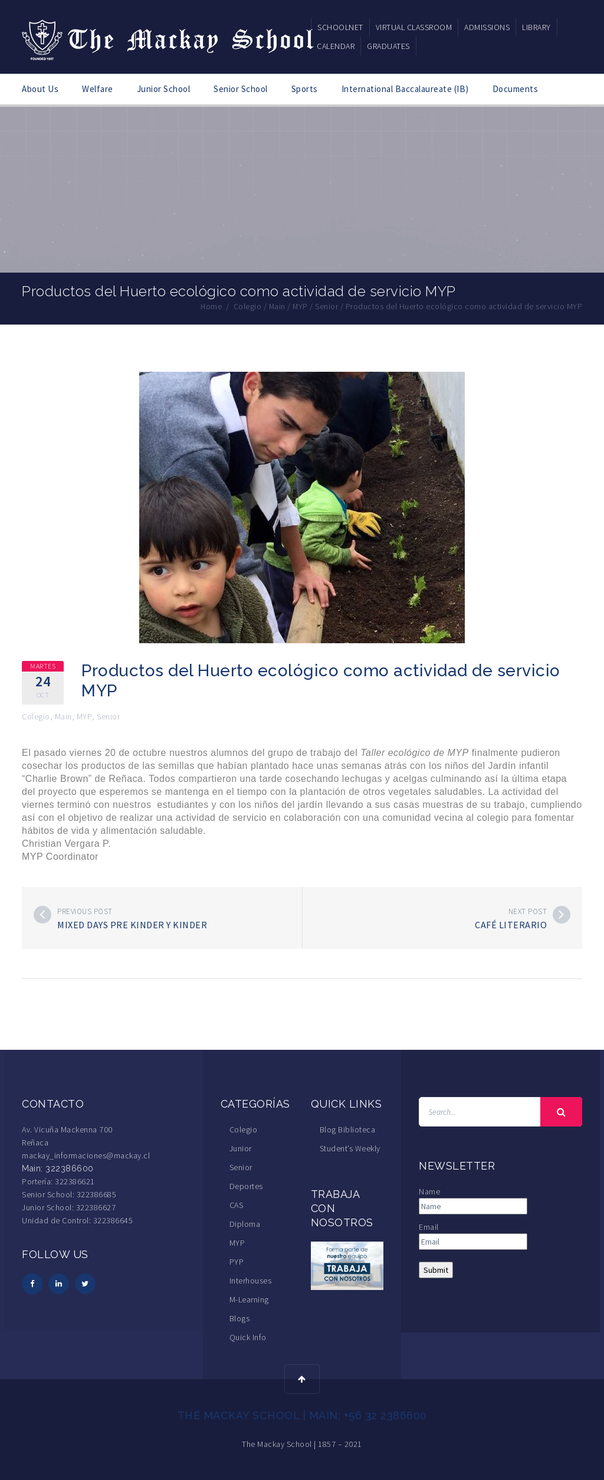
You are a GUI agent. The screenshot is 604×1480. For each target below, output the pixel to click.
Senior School (241, 88)
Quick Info (248, 1337)
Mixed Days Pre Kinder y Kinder (132, 925)
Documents (516, 88)
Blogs (239, 1318)
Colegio (36, 716)
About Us (40, 88)
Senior (108, 716)
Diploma (245, 1224)
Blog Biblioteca (348, 1129)
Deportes (246, 1186)
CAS (236, 1205)
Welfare (97, 88)
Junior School (164, 88)
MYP (85, 716)
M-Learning (249, 1299)
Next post (527, 911)
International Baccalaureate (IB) (405, 88)
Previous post (85, 911)
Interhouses (250, 1280)
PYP (236, 1261)
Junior (240, 1148)
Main (63, 716)
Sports (304, 88)
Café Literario (511, 925)
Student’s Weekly (350, 1148)
